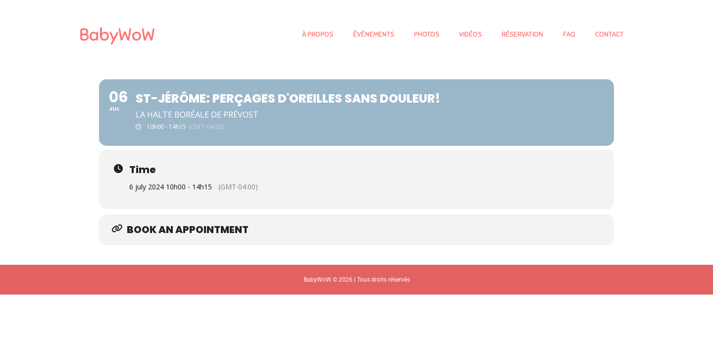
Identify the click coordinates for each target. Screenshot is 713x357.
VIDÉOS (470, 34)
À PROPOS (317, 34)
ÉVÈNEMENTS (373, 34)
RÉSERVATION (522, 34)
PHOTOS (426, 34)
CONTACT (609, 34)
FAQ (569, 34)
